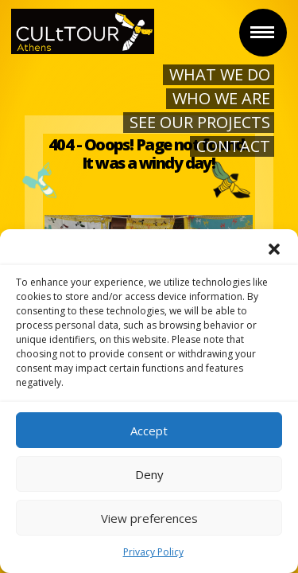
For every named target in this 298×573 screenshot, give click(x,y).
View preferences (149, 518)
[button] (274, 249)
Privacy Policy (153, 552)
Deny (149, 474)
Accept (149, 431)
